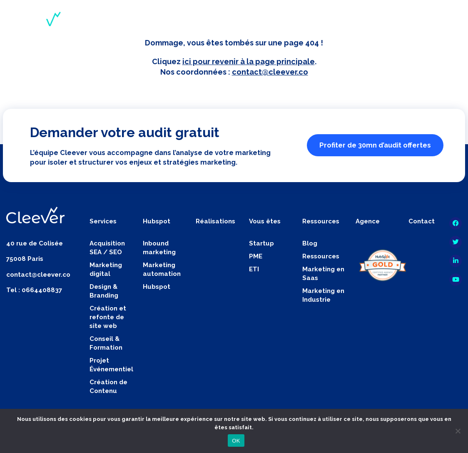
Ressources (320, 256)
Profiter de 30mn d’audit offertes (375, 145)
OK (236, 441)
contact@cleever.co (270, 72)
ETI (254, 269)
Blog (309, 243)
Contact (421, 221)
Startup (261, 243)
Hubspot (156, 286)
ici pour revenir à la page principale (248, 61)
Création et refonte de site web (108, 317)
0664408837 (42, 290)
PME (255, 256)
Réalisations (215, 221)
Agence (368, 221)
